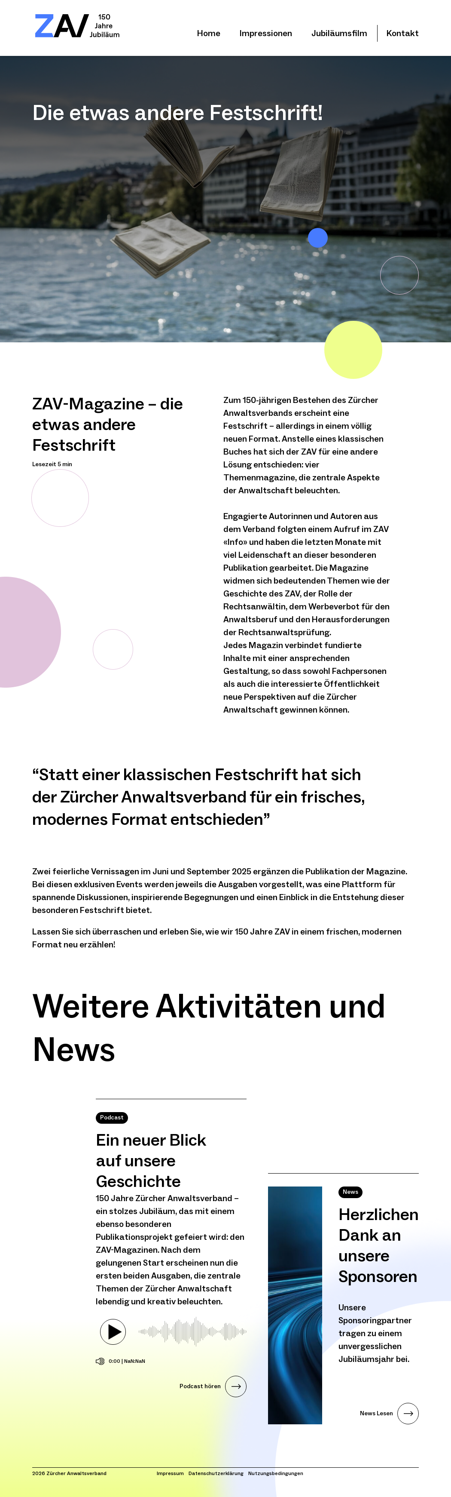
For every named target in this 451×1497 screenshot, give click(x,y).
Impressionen (266, 33)
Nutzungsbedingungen (275, 1473)
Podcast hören (200, 1386)
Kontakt (403, 33)
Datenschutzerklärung (216, 1473)
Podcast (112, 1118)
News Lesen (376, 1413)
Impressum (170, 1473)
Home (208, 33)
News (350, 1192)
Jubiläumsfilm (339, 33)
